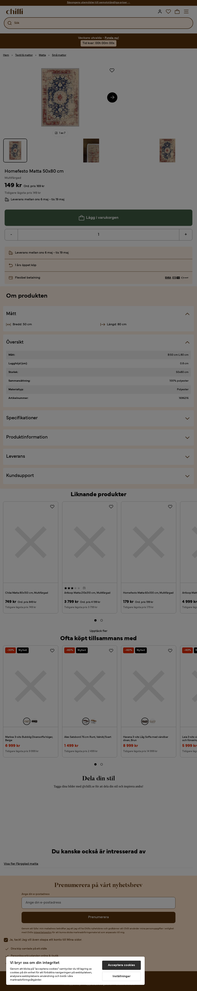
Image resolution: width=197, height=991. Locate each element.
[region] (75, 971)
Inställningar (122, 976)
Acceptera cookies (121, 965)
